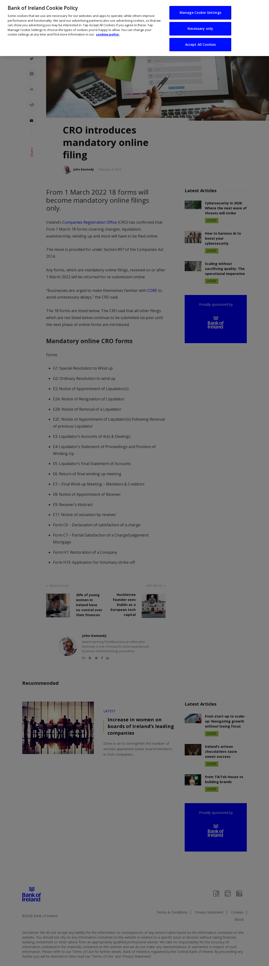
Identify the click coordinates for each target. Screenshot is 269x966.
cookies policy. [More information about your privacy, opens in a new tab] (108, 29)
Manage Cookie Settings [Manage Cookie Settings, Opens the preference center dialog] (200, 7)
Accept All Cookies (200, 39)
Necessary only (200, 23)
